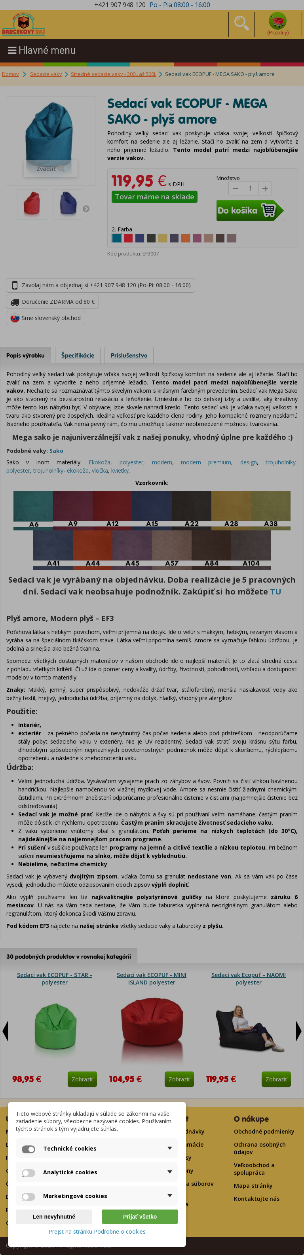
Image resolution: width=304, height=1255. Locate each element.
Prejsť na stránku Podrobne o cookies (97, 1231)
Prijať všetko (140, 1216)
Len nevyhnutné (54, 1216)
